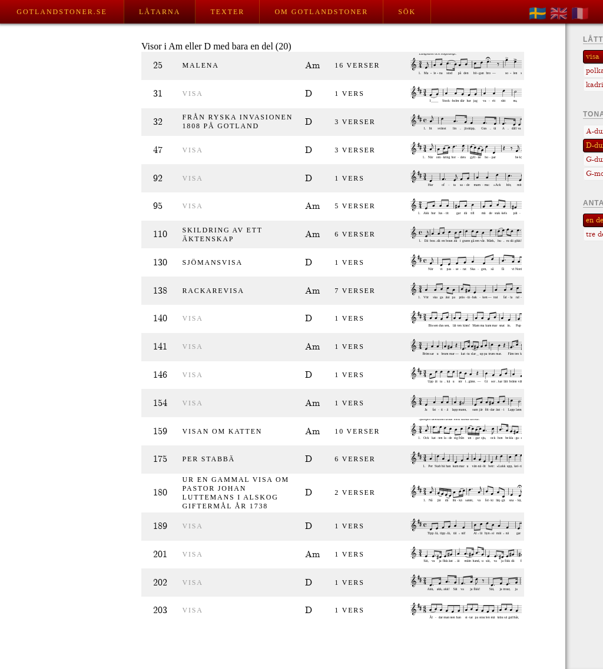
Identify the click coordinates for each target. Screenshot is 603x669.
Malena (201, 65)
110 (160, 234)
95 (158, 206)
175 (160, 459)
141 (160, 347)
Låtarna (159, 12)
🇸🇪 (537, 13)
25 (158, 65)
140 (160, 318)
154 (160, 403)
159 (160, 431)
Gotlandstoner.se (61, 12)
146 (160, 375)
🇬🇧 (559, 13)
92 (158, 178)
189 (160, 526)
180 (160, 493)
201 (160, 554)
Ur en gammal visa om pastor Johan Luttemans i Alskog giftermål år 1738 (236, 492)
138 (160, 291)
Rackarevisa (213, 291)
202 (160, 583)
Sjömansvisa (213, 262)
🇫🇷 (580, 13)
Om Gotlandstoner (321, 12)
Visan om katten (223, 431)
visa (193, 93)
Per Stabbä (209, 459)
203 (160, 610)
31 (158, 94)
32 (158, 122)
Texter (227, 12)
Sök (407, 12)
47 (158, 150)
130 (160, 263)
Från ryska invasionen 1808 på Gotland (238, 121)
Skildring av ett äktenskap (223, 234)
